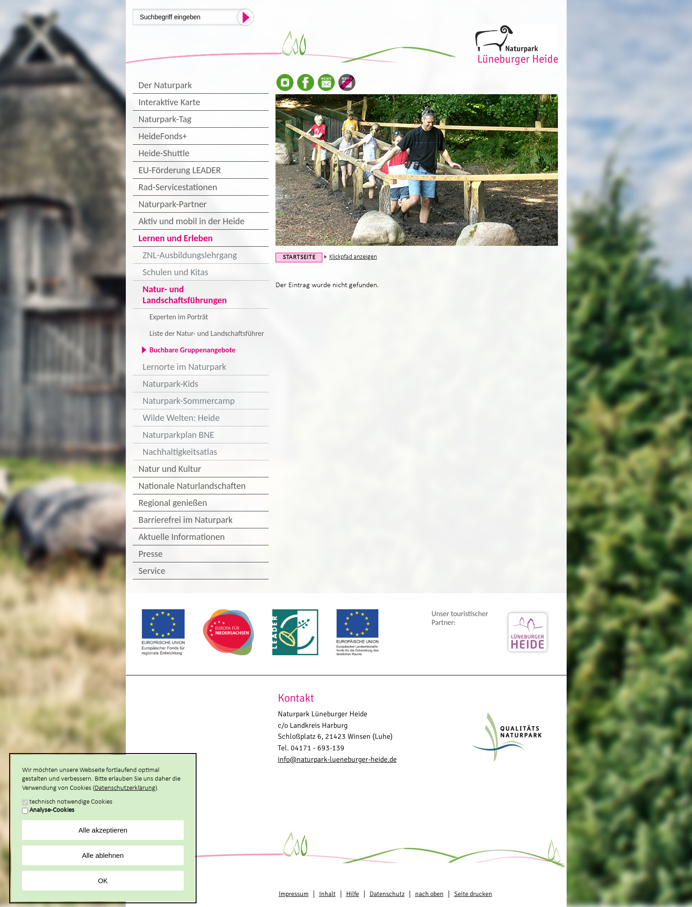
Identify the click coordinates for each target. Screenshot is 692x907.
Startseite (299, 257)
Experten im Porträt (179, 316)
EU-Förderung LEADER (180, 170)
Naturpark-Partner (173, 204)
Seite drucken (473, 894)
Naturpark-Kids (170, 383)
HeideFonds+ (163, 136)
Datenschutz (387, 894)
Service (152, 570)
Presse (151, 553)
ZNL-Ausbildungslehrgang (190, 255)
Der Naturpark (165, 85)
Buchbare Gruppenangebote (193, 350)
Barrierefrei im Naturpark (186, 519)
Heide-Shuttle (164, 153)
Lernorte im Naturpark (184, 366)
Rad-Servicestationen (178, 187)
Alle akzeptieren (103, 830)
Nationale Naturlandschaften (192, 485)
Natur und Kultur (170, 468)
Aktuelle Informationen (182, 536)
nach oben (429, 894)
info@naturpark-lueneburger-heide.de (337, 759)
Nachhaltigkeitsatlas (180, 451)
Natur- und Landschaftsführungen (185, 294)
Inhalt (327, 894)
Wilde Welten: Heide (181, 417)
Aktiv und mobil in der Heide (192, 221)
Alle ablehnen (103, 855)
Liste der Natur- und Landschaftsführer (207, 333)
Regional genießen (173, 502)
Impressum (294, 894)
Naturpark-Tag (165, 119)
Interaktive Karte (169, 102)
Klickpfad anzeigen (353, 257)
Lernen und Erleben (176, 238)
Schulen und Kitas (175, 272)
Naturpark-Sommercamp (189, 400)
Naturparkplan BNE (178, 434)
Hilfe (352, 894)
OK (103, 880)
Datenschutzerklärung (125, 788)
